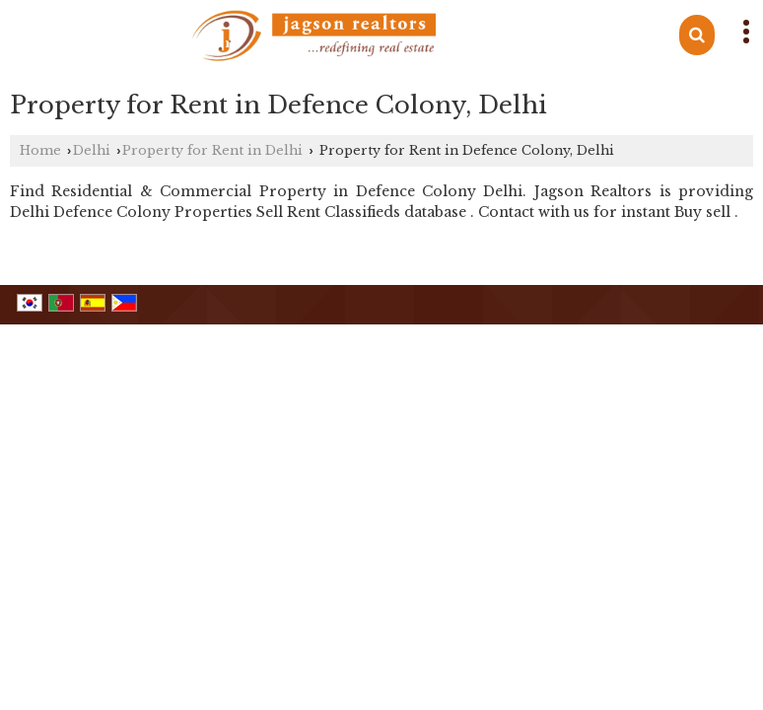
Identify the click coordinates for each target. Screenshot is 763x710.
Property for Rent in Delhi (212, 150)
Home (40, 150)
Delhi (91, 150)
